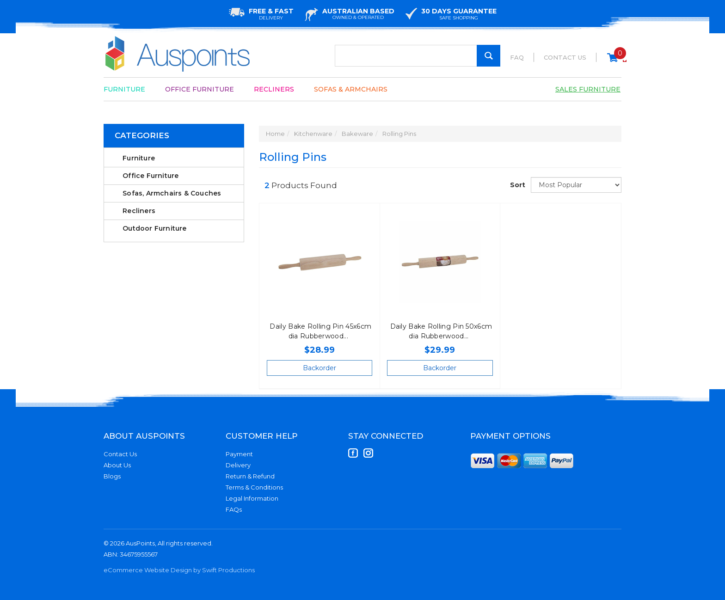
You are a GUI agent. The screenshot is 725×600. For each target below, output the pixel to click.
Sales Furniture (588, 89)
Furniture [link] (139, 158)
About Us (117, 465)
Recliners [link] (139, 211)
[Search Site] (488, 56)
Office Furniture (199, 89)
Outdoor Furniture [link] (154, 228)
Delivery (238, 465)
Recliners (274, 89)
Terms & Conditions (254, 487)
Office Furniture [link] (150, 175)
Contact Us (565, 57)
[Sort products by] (576, 185)
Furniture (124, 89)
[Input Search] (417, 56)
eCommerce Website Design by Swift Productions (179, 570)
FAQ (517, 57)
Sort (517, 185)
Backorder (319, 368)
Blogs (112, 476)
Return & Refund (250, 476)
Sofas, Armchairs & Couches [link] (172, 193)
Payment (239, 454)
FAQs (234, 509)
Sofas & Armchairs (350, 89)
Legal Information (252, 498)
